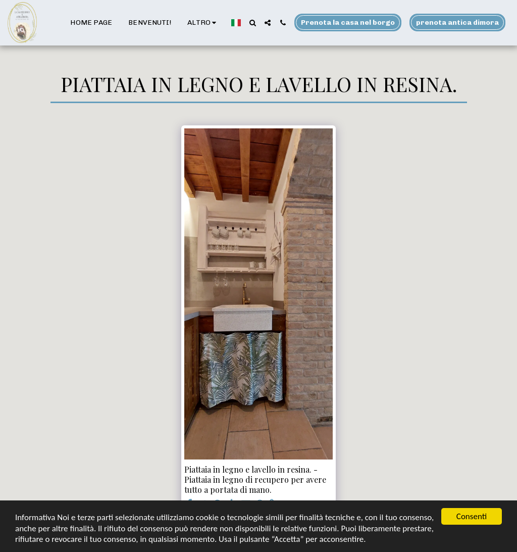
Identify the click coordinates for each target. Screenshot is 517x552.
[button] (252, 22)
